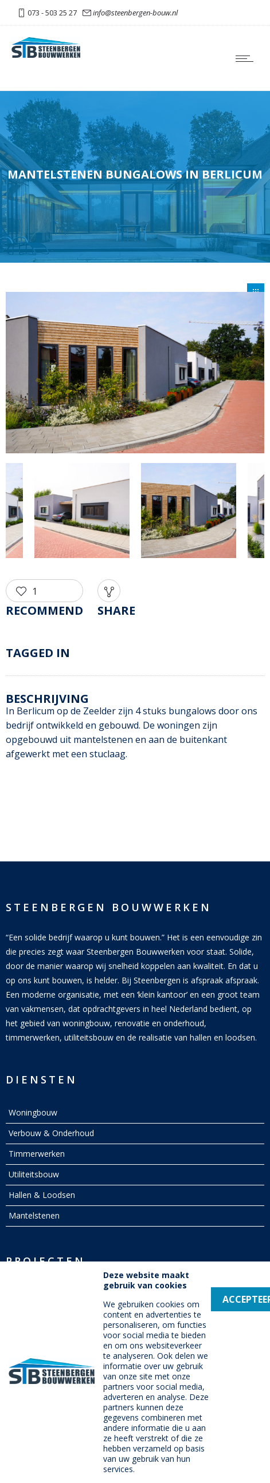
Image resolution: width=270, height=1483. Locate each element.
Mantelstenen (34, 1215)
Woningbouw (33, 1112)
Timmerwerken (37, 1153)
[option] (135, 374)
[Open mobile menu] (247, 58)
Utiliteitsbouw (34, 1174)
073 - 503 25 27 (52, 12)
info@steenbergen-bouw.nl (135, 12)
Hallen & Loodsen (42, 1194)
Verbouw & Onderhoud (51, 1133)
